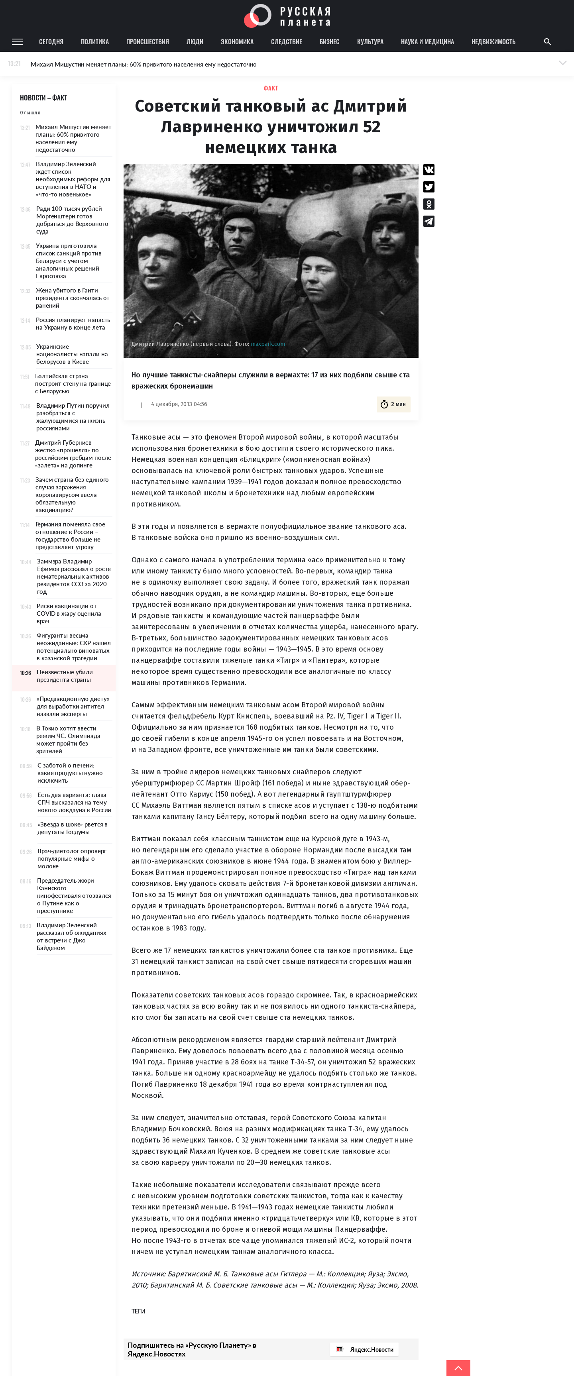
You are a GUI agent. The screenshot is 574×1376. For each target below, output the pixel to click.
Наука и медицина (427, 41)
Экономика (237, 41)
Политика (95, 41)
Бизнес (330, 41)
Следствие (286, 41)
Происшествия (147, 41)
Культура (370, 41)
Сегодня (51, 41)
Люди (195, 41)
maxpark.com (268, 344)
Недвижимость (493, 41)
